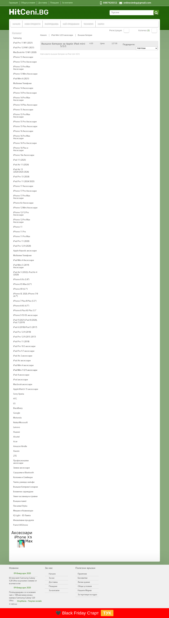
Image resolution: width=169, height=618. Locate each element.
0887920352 (110, 3)
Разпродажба (51, 24)
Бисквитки (82, 578)
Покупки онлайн (35, 601)
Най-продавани (71, 24)
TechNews (88, 24)
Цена (102, 43)
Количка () (144, 30)
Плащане (53, 586)
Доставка (53, 582)
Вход (126, 30)
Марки (101, 24)
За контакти (54, 590)
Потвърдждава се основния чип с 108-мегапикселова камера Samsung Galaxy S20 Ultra (22, 596)
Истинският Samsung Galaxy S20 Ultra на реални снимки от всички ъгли (23, 581)
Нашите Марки (85, 590)
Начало (16, 24)
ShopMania (21, 601)
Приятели (82, 574)
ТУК (107, 613)
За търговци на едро (87, 595)
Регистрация (115, 30)
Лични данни (84, 582)
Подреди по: (129, 44)
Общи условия (85, 586)
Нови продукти (32, 24)
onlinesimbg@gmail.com (137, 3)
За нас (52, 578)
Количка (154, 30)
